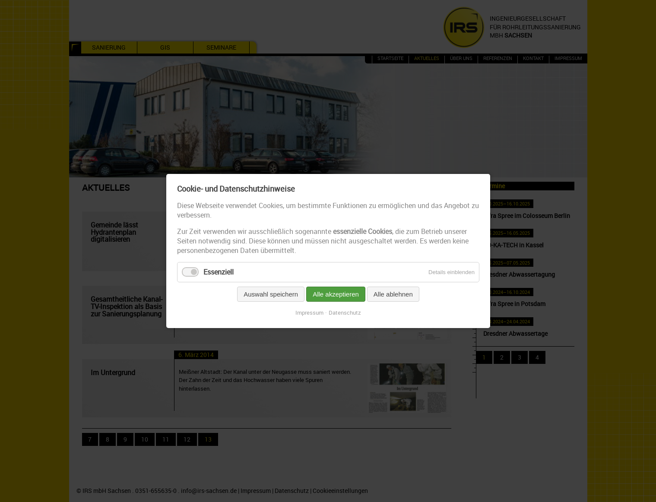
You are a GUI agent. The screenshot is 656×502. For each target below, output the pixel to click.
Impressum (309, 312)
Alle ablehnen (392, 294)
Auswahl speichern (271, 294)
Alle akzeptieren (336, 294)
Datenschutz (345, 312)
